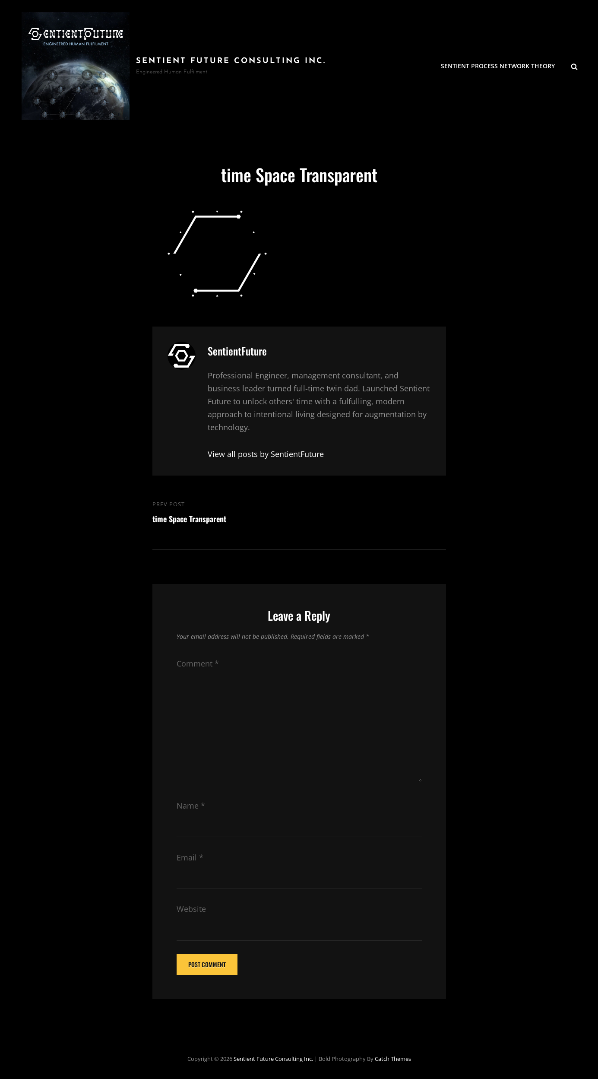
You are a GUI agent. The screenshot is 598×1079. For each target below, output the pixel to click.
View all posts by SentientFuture (266, 454)
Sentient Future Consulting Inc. (231, 61)
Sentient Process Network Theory (498, 66)
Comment (198, 663)
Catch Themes (393, 1059)
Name (191, 805)
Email (190, 857)
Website (191, 909)
